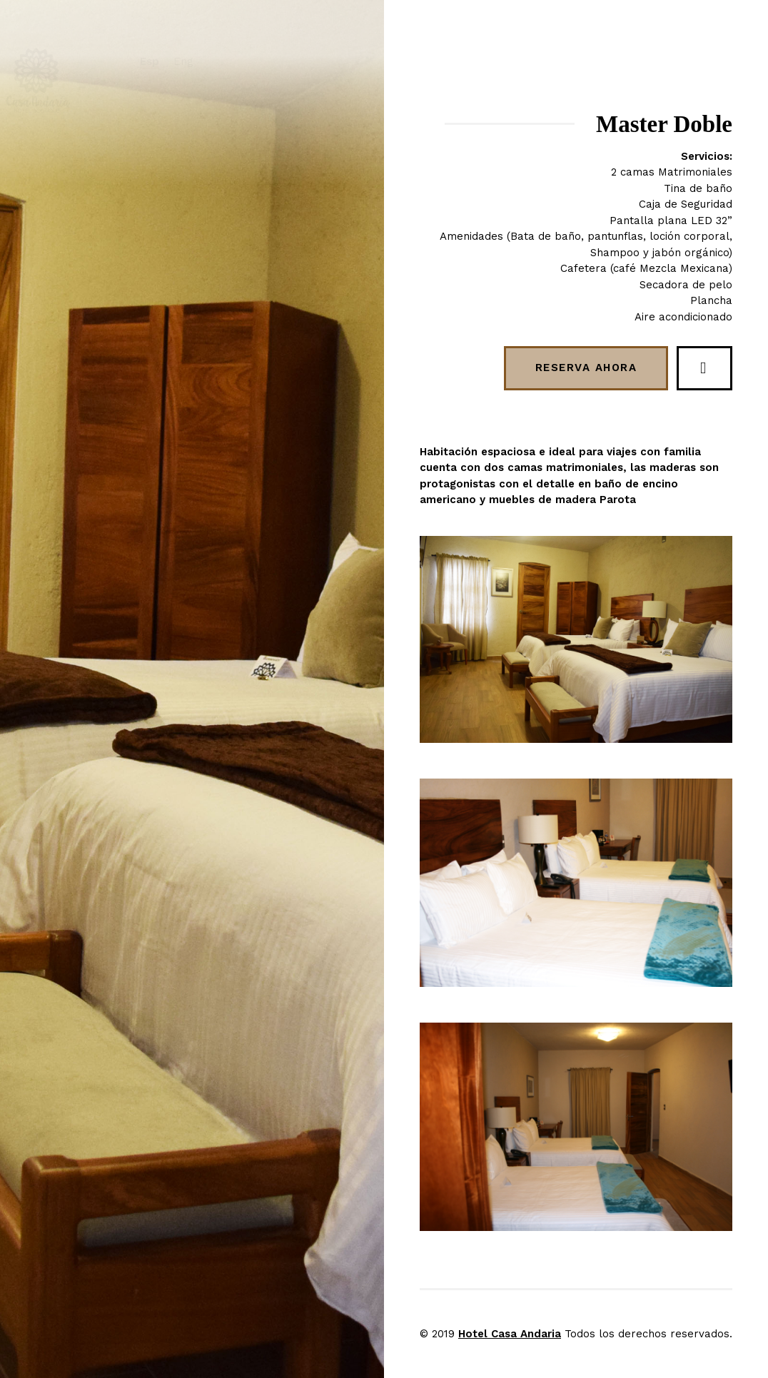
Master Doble (664, 124)
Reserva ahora (586, 367)
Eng (218, 61)
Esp (184, 61)
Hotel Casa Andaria (509, 1333)
